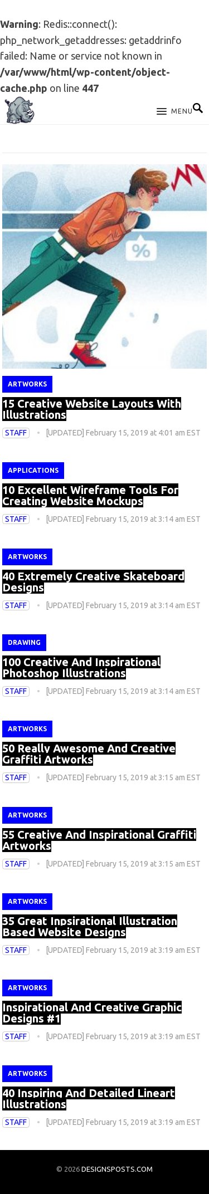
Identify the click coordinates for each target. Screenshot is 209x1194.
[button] (175, 112)
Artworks (27, 384)
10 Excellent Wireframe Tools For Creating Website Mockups (90, 495)
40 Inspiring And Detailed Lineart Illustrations (88, 1098)
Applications (33, 470)
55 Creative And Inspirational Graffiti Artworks (99, 840)
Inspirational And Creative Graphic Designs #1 (92, 1013)
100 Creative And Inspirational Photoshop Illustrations (81, 667)
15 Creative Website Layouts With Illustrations (91, 409)
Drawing (24, 642)
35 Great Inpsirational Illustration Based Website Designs (89, 926)
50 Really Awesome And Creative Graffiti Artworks (89, 754)
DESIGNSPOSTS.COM (117, 1169)
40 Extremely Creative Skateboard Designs (93, 582)
